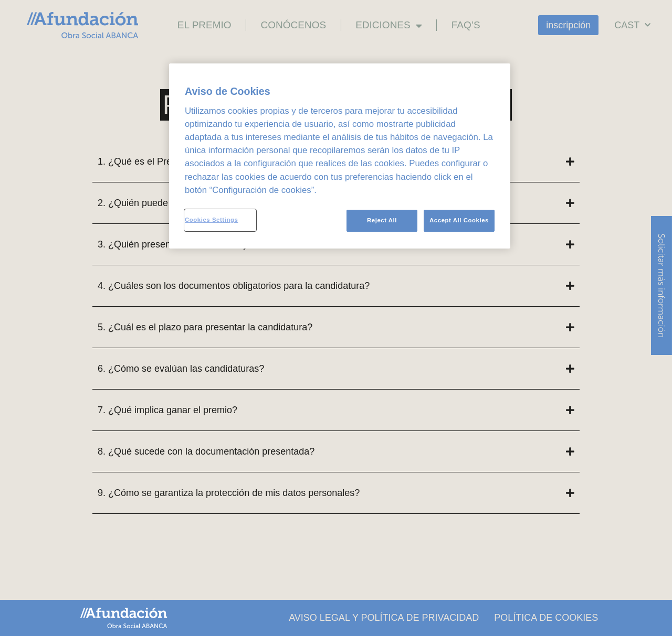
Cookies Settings (211, 220)
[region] (339, 156)
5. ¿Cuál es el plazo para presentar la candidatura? (205, 327)
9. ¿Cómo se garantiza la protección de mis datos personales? (229, 493)
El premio (204, 24)
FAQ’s (466, 24)
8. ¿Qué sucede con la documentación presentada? (206, 451)
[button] (336, 286)
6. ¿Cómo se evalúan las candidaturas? (181, 368)
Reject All (380, 220)
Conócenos (294, 24)
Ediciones (388, 25)
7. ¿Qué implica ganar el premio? (167, 410)
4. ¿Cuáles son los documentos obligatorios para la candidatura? (234, 286)
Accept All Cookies (459, 220)
